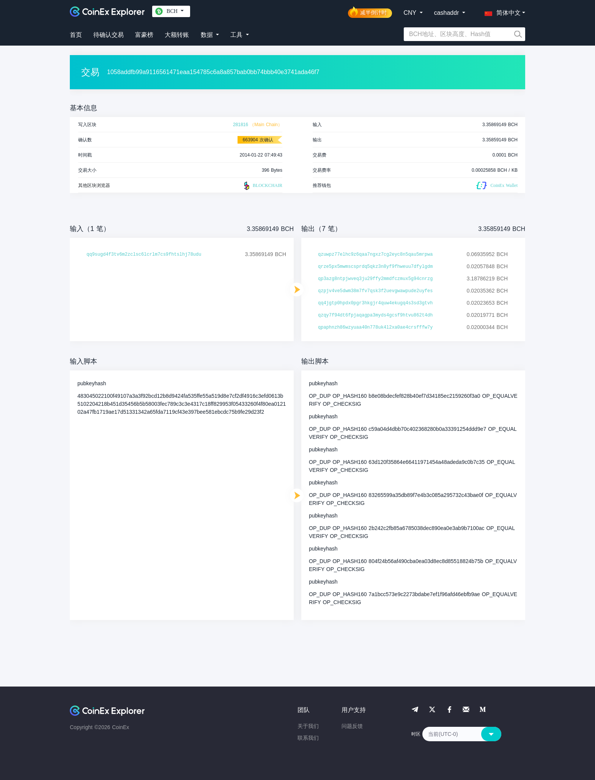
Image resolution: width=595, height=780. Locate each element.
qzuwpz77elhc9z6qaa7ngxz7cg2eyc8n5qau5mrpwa (375, 254)
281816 (240, 124)
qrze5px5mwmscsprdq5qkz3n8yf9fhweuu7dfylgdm (375, 266)
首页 (76, 35)
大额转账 (177, 35)
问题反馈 (352, 726)
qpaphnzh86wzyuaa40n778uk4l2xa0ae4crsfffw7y (375, 327)
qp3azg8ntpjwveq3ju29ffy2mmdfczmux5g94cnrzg (375, 279)
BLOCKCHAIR (262, 185)
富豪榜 (144, 35)
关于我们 (308, 726)
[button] (501, 11)
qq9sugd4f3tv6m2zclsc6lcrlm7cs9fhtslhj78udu (144, 254)
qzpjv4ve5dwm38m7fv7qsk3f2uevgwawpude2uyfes (375, 291)
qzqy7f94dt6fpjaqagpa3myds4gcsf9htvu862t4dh (375, 315)
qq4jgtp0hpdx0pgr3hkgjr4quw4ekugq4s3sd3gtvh (375, 303)
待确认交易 (108, 35)
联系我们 (308, 738)
